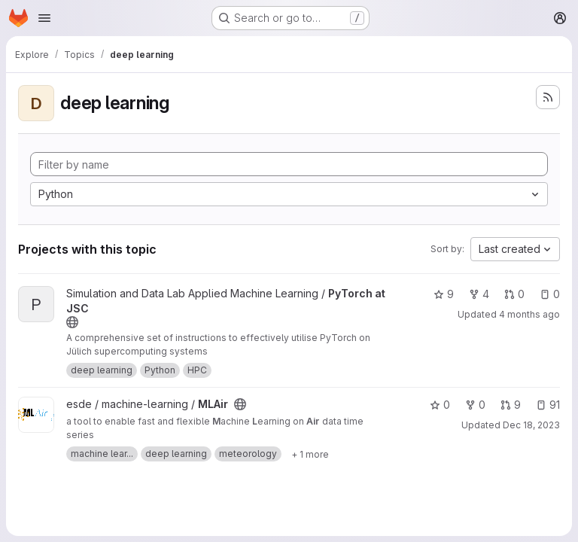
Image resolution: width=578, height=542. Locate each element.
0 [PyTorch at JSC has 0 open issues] (550, 294)
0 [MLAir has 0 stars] (440, 404)
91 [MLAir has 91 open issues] (548, 404)
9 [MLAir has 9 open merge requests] (510, 404)
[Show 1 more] (310, 454)
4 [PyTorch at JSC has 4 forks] (479, 294)
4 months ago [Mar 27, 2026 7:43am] (529, 314)
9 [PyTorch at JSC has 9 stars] (444, 294)
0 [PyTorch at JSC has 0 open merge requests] (514, 294)
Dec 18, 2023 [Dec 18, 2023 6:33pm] (531, 425)
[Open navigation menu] (44, 18)
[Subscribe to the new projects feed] (548, 97)
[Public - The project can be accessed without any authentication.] (72, 322)
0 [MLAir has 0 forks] (475, 404)
